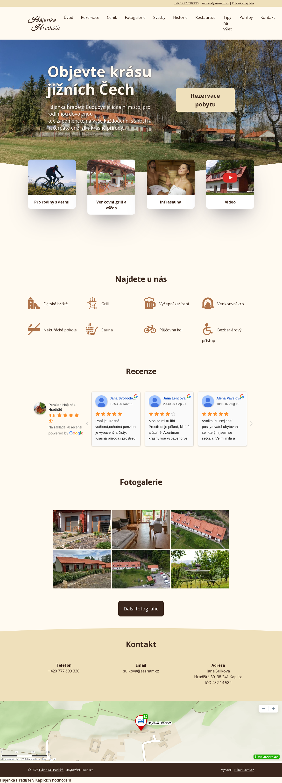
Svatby (159, 17)
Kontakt (268, 17)
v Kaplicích (41, 780)
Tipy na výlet (227, 23)
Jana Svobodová (123, 398)
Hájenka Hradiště (50, 770)
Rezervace (90, 17)
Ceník (112, 17)
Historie (180, 17)
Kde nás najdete (243, 3)
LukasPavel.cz (244, 770)
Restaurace (205, 17)
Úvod (68, 17)
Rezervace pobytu (205, 99)
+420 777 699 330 (186, 3)
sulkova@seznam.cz (215, 3)
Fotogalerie (135, 17)
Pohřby (246, 17)
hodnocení (61, 780)
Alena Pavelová (228, 398)
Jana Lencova (174, 398)
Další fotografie (141, 608)
